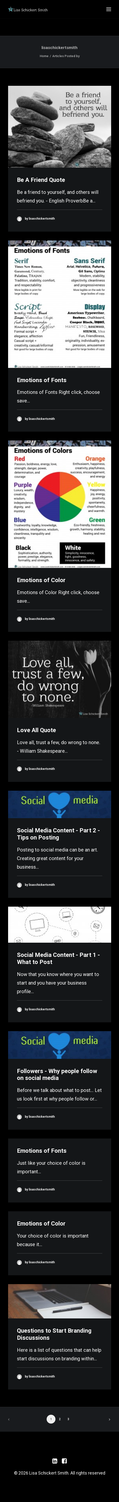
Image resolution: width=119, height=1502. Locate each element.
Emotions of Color (41, 580)
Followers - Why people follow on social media (57, 1075)
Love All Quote (36, 730)
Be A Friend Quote (41, 179)
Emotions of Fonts (41, 380)
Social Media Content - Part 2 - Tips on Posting (58, 834)
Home (44, 56)
